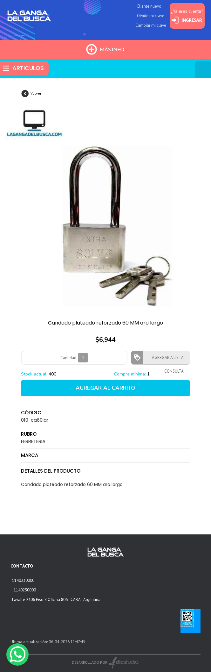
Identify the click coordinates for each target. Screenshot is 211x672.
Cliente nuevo (149, 6)
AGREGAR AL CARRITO (105, 388)
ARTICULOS (28, 68)
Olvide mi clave (150, 15)
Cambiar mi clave (150, 25)
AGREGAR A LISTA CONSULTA (166, 359)
